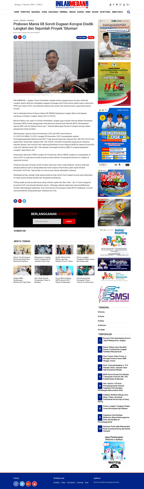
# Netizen (102, 325)
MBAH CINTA (117, 12)
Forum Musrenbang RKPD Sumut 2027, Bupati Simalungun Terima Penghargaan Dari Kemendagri (64, 282)
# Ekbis (101, 321)
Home (15, 20)
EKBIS (88, 12)
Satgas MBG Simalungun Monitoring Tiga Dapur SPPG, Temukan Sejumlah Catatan (22, 282)
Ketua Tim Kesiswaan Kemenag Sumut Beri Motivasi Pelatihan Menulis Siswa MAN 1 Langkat (21, 261)
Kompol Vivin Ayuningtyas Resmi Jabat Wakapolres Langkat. (117, 339)
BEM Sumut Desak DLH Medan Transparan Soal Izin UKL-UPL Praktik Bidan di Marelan (116, 376)
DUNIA (44, 12)
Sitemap (80, 483)
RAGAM (95, 12)
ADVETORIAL (105, 12)
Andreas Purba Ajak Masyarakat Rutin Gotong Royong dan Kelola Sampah (116, 428)
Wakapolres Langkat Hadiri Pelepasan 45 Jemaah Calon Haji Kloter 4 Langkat (42, 260)
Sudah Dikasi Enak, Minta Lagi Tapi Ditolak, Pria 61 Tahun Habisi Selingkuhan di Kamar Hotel (64, 261)
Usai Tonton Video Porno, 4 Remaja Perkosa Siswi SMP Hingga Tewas (114, 358)
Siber (63, 483)
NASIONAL (35, 12)
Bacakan (81, 37)
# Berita (101, 312)
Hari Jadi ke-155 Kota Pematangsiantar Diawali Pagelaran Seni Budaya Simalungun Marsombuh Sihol (111, 386)
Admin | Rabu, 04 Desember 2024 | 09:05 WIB (26, 32)
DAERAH (80, 12)
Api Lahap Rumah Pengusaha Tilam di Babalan (42, 280)
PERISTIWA (25, 12)
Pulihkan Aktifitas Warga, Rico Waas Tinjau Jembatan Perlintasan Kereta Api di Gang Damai (113, 398)
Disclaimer (71, 483)
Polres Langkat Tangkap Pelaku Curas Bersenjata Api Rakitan (85, 260)
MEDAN (72, 12)
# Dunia (101, 316)
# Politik (101, 330)
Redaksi (57, 483)
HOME (16, 12)
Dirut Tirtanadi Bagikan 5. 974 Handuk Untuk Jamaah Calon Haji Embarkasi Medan (115, 367)
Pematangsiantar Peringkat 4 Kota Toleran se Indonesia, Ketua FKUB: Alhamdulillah (85, 282)
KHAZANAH (53, 12)
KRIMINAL (64, 12)
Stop (91, 37)
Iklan (87, 483)
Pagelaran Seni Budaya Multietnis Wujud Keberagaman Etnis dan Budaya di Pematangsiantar (113, 418)
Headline (30, 20)
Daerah (22, 20)
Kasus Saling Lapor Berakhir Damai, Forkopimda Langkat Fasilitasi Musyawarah (115, 349)
